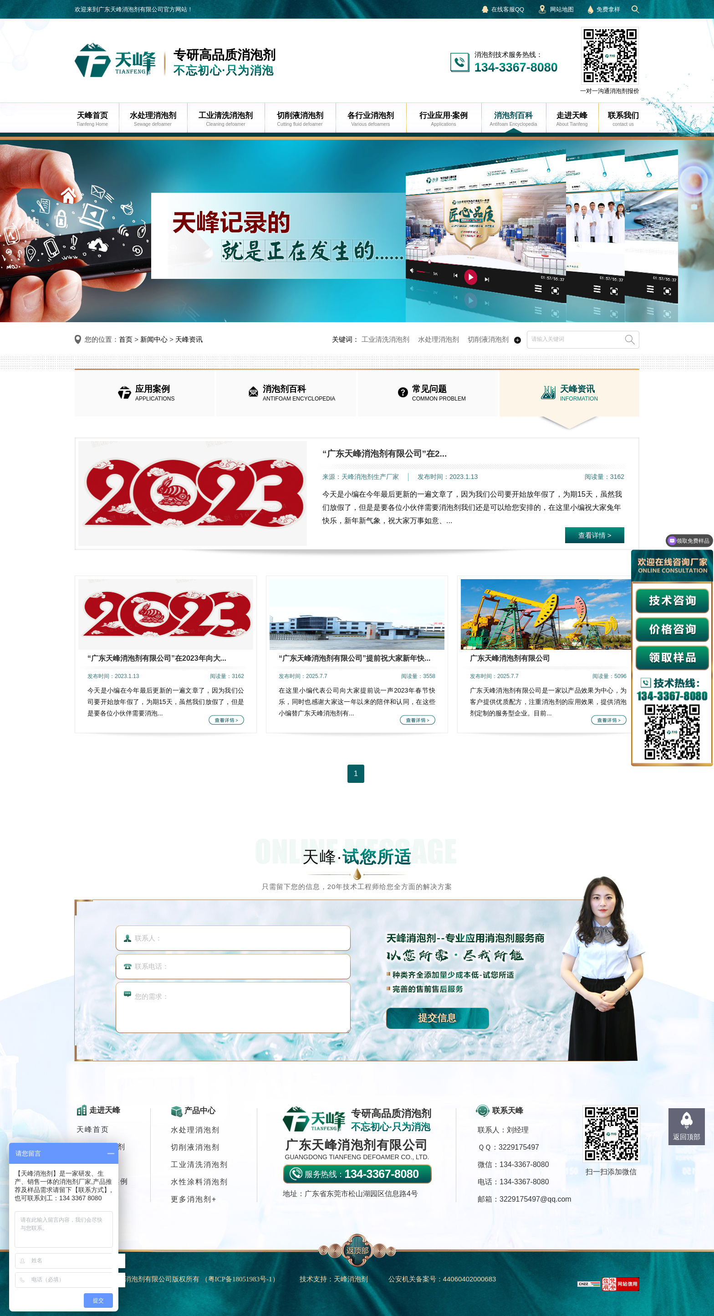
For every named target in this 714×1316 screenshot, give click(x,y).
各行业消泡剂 (101, 1147)
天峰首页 (92, 1129)
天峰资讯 (189, 339)
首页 (126, 339)
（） (240, 1279)
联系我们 (92, 1199)
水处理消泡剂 (438, 339)
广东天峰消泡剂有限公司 (510, 658)
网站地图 (562, 9)
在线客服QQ (507, 9)
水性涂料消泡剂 (199, 1182)
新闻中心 (154, 339)
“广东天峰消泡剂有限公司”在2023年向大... (156, 658)
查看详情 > (595, 535)
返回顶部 (686, 1137)
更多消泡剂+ (194, 1199)
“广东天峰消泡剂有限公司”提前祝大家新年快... (354, 658)
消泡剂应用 (96, 1164)
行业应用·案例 (102, 1181)
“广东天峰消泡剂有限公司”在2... (384, 453)
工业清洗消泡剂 (385, 339)
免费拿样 (608, 9)
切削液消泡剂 (488, 339)
